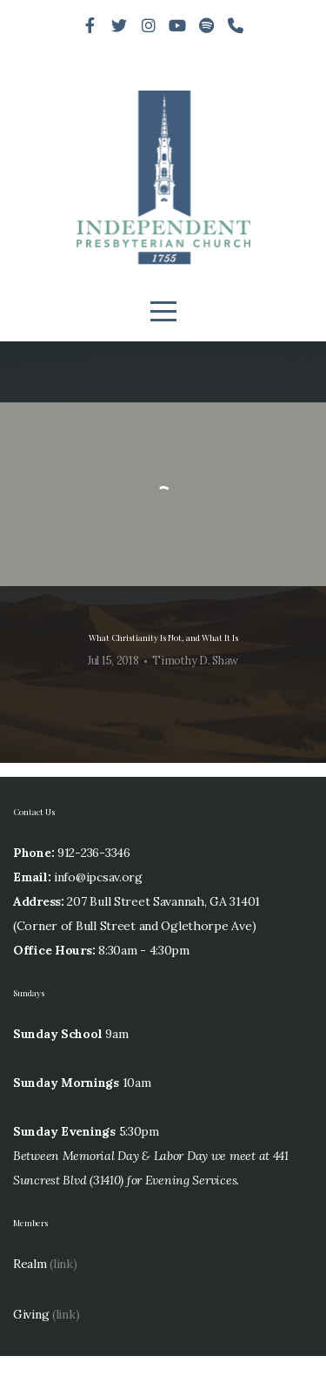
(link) (63, 1291)
